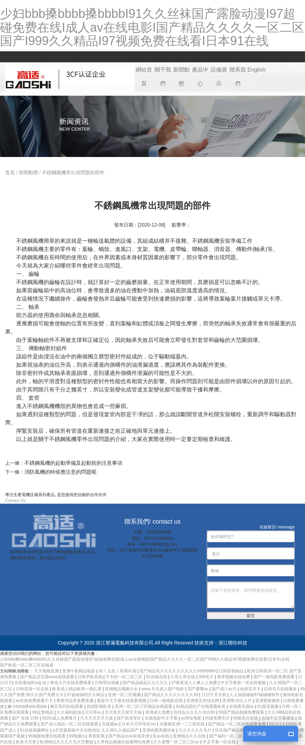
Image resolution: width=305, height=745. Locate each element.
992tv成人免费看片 (60, 718)
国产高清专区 (129, 718)
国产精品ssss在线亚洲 (129, 736)
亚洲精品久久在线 (190, 736)
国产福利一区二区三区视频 (234, 736)
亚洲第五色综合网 (203, 700)
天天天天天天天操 (97, 718)
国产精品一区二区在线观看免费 (237, 724)
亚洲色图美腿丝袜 (159, 730)
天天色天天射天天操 (124, 712)
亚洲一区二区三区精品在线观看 (144, 706)
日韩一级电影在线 (167, 700)
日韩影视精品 (232, 671)
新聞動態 (181, 76)
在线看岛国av (242, 706)
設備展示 (219, 76)
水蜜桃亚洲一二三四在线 (182, 724)
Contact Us (15, 500)
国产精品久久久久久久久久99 (171, 694)
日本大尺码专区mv (139, 724)
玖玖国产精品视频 (232, 730)
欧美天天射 (26, 741)
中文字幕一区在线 (220, 741)
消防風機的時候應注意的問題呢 (60, 472)
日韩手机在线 (90, 676)
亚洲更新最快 (268, 700)
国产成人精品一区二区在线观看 (70, 724)
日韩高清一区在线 (33, 688)
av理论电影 (192, 718)
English (256, 70)
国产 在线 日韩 (26, 718)
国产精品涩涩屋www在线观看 (47, 676)
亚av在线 (161, 736)
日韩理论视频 (107, 682)
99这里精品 (43, 712)
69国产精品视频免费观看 (242, 712)
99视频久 (77, 736)
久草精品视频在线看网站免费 (124, 741)
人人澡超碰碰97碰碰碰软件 (255, 694)
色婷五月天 (251, 688)
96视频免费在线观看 (47, 736)
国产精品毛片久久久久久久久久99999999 (178, 671)
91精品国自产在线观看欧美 (201, 706)
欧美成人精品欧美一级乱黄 (77, 688)
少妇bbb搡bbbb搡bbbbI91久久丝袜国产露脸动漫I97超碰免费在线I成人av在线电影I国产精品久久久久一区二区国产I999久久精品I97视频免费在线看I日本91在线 (152, 27)
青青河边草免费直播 (75, 700)
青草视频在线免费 (234, 676)
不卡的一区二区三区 (124, 676)
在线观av (111, 724)
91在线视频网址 (35, 730)
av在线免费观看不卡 (35, 700)
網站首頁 (144, 76)
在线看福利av (26, 682)
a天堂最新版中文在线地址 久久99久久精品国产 (96, 730)
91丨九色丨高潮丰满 (118, 671)
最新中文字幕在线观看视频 (122, 700)
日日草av (94, 712)
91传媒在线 (157, 676)
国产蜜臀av (199, 688)
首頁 (10, 172)
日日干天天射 (214, 694)
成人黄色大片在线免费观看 (67, 682)
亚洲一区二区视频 (125, 694)
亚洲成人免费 (158, 712)
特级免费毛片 (218, 718)
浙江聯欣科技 (232, 643)
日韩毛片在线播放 (281, 688)
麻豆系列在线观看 (67, 706)
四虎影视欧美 (99, 706)
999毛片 (207, 676)
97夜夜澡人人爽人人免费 (194, 682)
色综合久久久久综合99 (194, 712)
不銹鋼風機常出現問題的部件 (73, 172)
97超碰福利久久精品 (86, 694)
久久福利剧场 (69, 712)
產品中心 (200, 76)
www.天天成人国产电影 (163, 688)
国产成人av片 (225, 688)
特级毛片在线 (246, 718)
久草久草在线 (183, 676)
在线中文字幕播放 (278, 718)
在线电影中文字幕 (162, 718)
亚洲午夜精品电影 (79, 671)
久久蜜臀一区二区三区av (177, 741)
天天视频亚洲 (47, 671)
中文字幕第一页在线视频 (244, 682)
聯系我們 (237, 76)
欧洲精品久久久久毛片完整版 (67, 741)
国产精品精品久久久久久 (146, 682)
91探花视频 (268, 706)
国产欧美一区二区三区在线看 (27, 665)
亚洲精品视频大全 (122, 688)
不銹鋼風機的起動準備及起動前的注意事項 (73, 463)
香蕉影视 (97, 736)
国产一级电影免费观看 (274, 676)
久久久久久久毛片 (196, 730)
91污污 (276, 724)
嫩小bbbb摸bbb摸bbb (28, 706)
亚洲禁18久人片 (237, 700)
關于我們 (163, 76)
